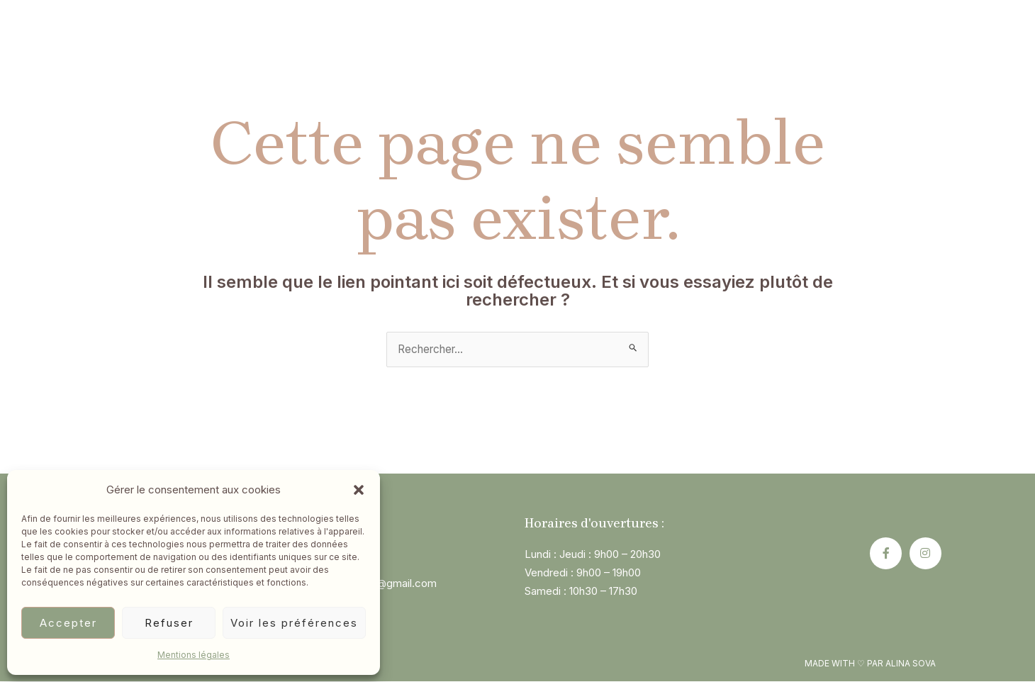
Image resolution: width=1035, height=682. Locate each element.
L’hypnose (347, 42)
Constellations (451, 42)
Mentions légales (193, 654)
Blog (693, 42)
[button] (359, 490)
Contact (764, 42)
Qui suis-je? (255, 42)
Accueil (170, 42)
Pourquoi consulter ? (587, 42)
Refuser (169, 623)
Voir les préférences (294, 623)
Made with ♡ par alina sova (870, 664)
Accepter (68, 623)
